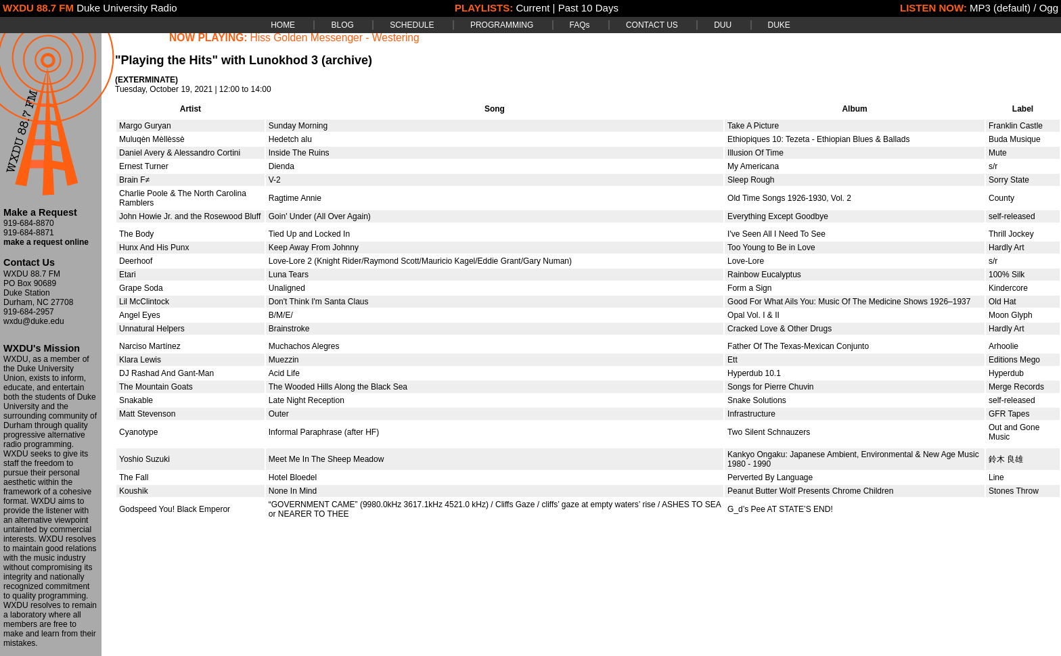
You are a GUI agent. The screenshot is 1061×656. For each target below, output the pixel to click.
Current (532, 8)
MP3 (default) (1000, 8)
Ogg (1048, 8)
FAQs (580, 25)
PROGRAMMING (501, 25)
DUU (722, 25)
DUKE (779, 25)
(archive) (346, 60)
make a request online (46, 242)
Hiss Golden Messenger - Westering (335, 37)
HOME (283, 25)
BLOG (342, 25)
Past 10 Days (588, 8)
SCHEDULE (412, 25)
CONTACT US (652, 25)
